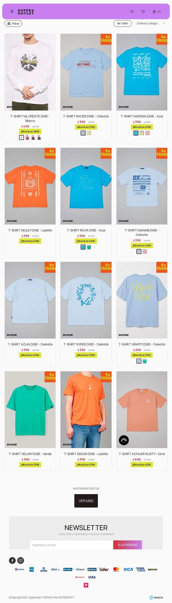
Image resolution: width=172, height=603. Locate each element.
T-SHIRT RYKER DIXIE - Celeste (86, 344)
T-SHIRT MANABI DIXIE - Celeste (142, 232)
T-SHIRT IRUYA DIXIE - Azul (86, 230)
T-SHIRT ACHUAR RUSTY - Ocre (142, 454)
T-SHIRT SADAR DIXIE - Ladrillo (86, 454)
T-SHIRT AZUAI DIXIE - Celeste (30, 344)
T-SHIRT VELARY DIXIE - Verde (30, 454)
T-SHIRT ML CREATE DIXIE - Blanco (30, 118)
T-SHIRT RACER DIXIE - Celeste (86, 116)
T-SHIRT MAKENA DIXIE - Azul (141, 116)
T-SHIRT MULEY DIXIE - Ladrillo (30, 230)
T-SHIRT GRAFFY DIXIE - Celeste (141, 344)
